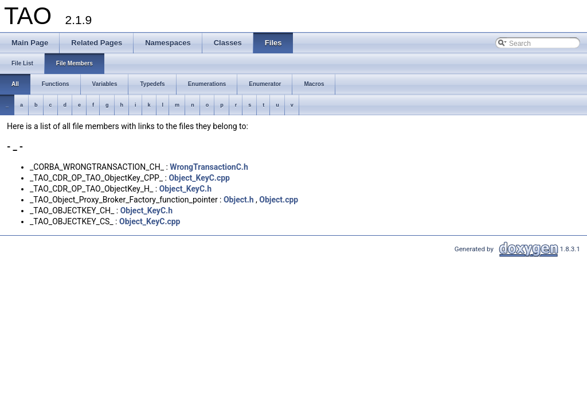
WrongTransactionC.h (209, 167)
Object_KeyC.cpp (199, 177)
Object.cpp (278, 199)
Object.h (239, 199)
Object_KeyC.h (185, 188)
